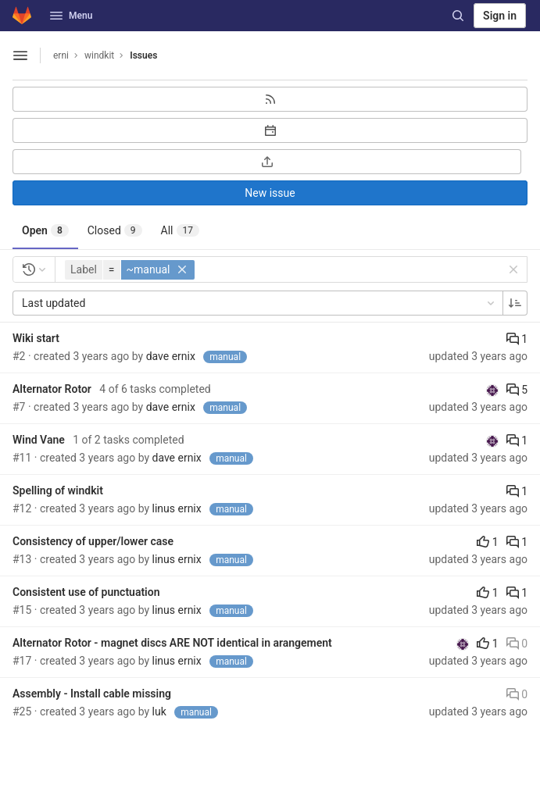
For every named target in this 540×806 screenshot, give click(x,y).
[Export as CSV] (267, 161)
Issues (143, 55)
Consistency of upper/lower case (93, 541)
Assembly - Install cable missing (92, 693)
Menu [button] (71, 15)
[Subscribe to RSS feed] (270, 99)
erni (61, 55)
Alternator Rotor (52, 389)
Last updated (259, 303)
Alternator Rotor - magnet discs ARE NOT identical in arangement (172, 643)
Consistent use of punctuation (86, 592)
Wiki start (36, 338)
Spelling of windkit (58, 490)
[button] (131, 270)
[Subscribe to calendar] (270, 130)
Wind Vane (39, 439)
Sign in (500, 15)
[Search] (457, 15)
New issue (270, 193)
